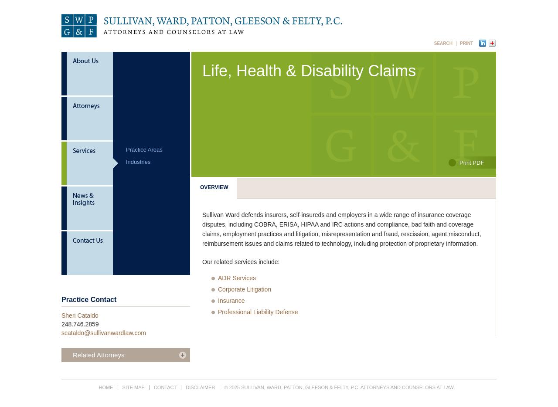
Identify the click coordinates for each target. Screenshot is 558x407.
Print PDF (471, 162)
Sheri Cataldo (80, 315)
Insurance (231, 300)
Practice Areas (144, 149)
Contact (89, 253)
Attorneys (89, 119)
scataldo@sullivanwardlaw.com (103, 332)
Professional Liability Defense (258, 312)
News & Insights (89, 209)
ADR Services (237, 278)
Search (443, 43)
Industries (138, 162)
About (89, 74)
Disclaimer (200, 387)
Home (106, 387)
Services (89, 164)
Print (466, 43)
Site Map (133, 387)
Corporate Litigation (244, 289)
